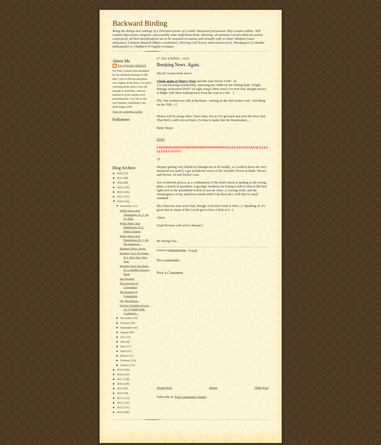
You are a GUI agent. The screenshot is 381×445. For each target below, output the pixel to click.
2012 (120, 402)
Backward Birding (140, 23)
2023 (120, 187)
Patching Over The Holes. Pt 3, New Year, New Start (134, 257)
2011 (120, 407)
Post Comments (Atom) (190, 397)
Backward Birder (132, 65)
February (125, 360)
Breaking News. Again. (133, 248)
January (125, 365)
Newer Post (164, 388)
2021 (120, 196)
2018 (120, 374)
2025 (120, 177)
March (124, 355)
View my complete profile (127, 111)
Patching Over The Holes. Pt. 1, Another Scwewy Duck (135, 270)
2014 (120, 393)
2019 (120, 369)
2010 (120, 412)
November (126, 317)
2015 (120, 388)
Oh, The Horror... (129, 300)
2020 (120, 201)
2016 (120, 383)
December (126, 205)
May (123, 346)
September (126, 327)
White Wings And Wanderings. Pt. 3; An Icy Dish (134, 214)
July (123, 336)
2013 (120, 398)
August (124, 332)
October (125, 322)
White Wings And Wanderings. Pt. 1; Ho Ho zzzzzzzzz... (134, 240)
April (123, 350)
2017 (120, 379)
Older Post (261, 388)
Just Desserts (127, 278)
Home (213, 388)
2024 (120, 182)
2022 (120, 191)
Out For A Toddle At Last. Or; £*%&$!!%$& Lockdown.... (134, 309)
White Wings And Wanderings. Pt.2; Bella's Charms (132, 227)
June (123, 341)
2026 (120, 173)
